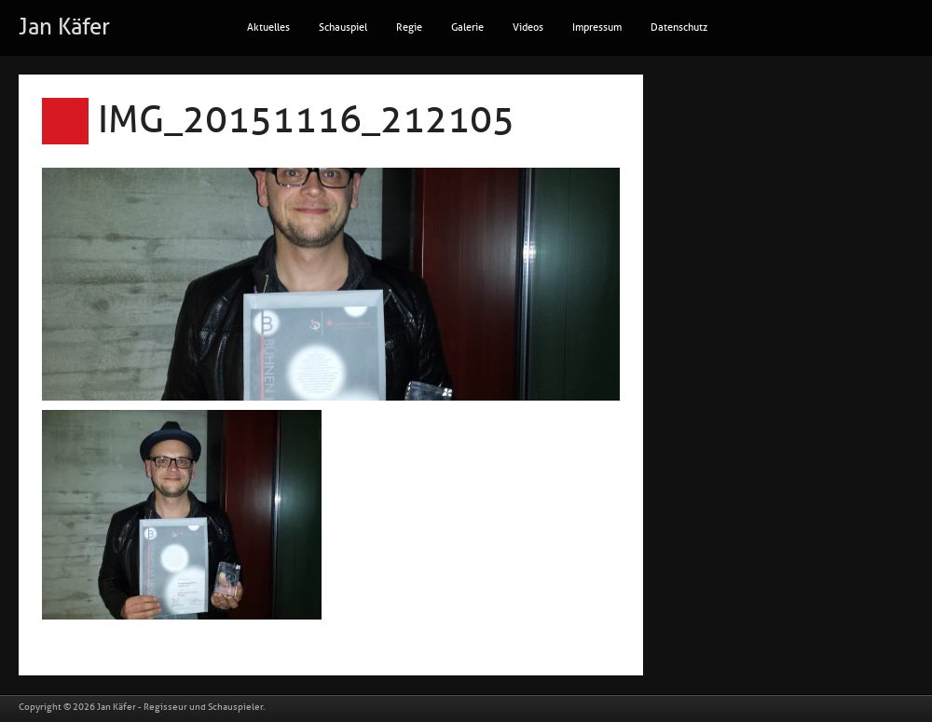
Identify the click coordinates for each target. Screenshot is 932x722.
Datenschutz (679, 27)
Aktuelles (268, 27)
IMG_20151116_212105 (306, 120)
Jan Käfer (64, 27)
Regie (409, 27)
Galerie (467, 27)
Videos (528, 27)
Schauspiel (343, 27)
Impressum (597, 27)
